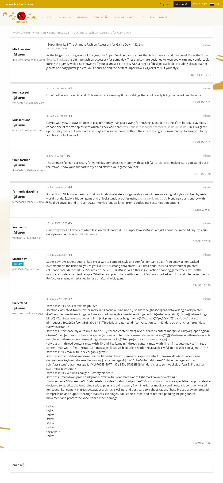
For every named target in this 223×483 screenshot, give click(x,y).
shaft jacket (162, 163)
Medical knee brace (157, 381)
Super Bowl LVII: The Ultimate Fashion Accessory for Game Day (90, 33)
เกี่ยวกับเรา (64, 17)
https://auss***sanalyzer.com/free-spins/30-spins (153, 127)
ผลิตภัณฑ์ (82, 17)
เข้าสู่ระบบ (164, 4)
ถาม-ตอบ (40, 33)
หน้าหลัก (47, 17)
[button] (174, 17)
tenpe (106, 266)
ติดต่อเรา (148, 17)
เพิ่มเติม (163, 17)
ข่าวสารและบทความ (125, 17)
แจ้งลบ (206, 45)
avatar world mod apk (152, 198)
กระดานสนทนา (22, 33)
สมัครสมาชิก (182, 4)
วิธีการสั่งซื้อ (101, 17)
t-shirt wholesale (86, 234)
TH (214, 4)
